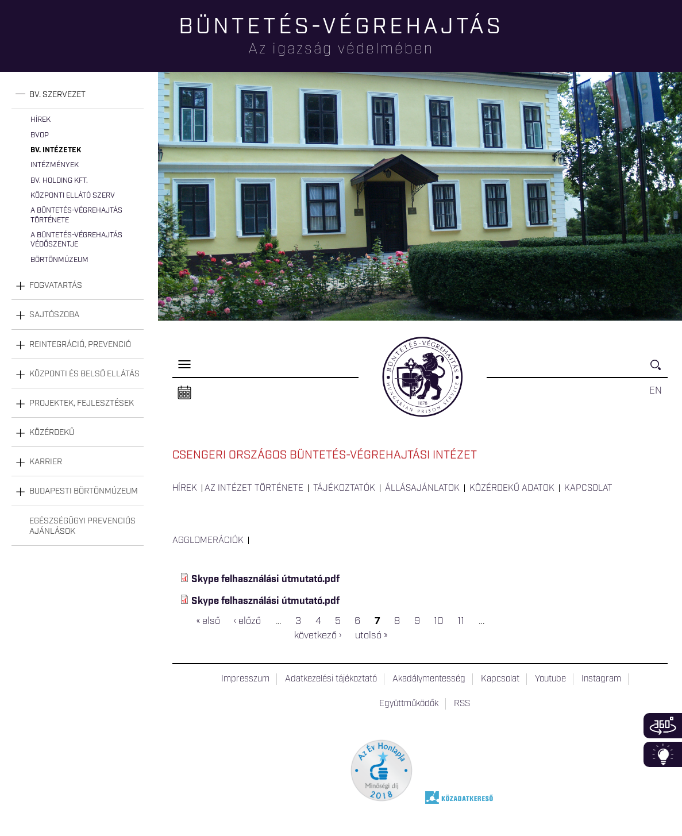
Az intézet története (254, 488)
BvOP (39, 135)
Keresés (659, 370)
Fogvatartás (55, 285)
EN (655, 390)
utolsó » (371, 636)
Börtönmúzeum (59, 260)
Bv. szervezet (57, 95)
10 (439, 621)
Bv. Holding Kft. (59, 181)
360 (663, 725)
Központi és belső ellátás (84, 374)
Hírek (40, 120)
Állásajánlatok (422, 488)
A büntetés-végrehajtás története (76, 215)
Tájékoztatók (344, 488)
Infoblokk (663, 754)
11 (460, 621)
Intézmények (54, 165)
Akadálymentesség (428, 679)
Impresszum (245, 679)
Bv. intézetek (55, 150)
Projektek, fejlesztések (81, 403)
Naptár (184, 393)
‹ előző (247, 621)
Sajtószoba (54, 315)
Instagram (601, 679)
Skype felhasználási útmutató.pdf (265, 579)
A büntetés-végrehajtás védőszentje (76, 239)
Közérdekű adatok (511, 488)
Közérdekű (51, 432)
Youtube (550, 679)
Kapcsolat (588, 488)
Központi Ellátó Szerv (72, 196)
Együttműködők (408, 704)
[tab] (77, 95)
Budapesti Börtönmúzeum (83, 491)
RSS (462, 704)
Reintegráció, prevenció (80, 345)
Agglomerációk (208, 540)
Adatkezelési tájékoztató (331, 679)
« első (208, 621)
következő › (317, 636)
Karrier (45, 462)
